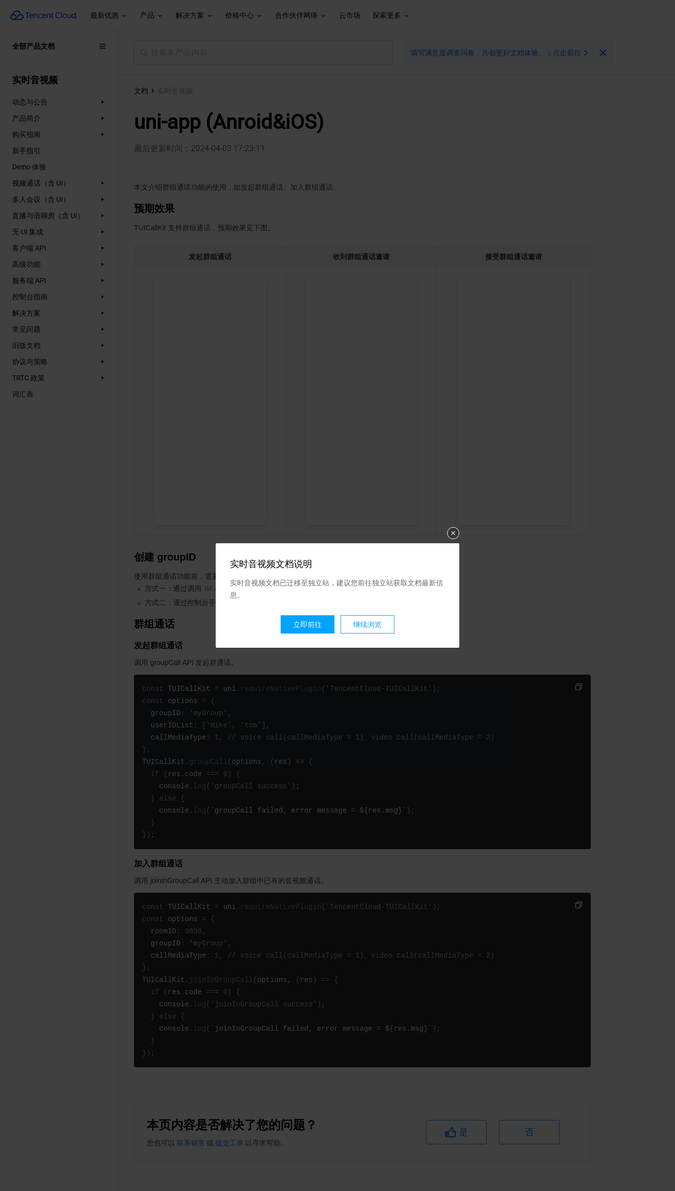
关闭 (453, 533)
